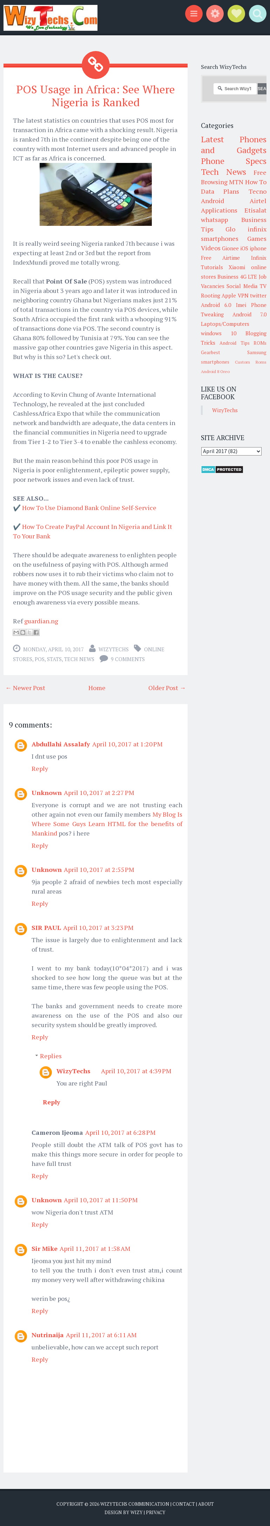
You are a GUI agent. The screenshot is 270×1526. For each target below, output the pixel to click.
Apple (229, 295)
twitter (258, 295)
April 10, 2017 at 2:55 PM (99, 869)
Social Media (242, 285)
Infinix (258, 257)
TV (263, 285)
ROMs (260, 343)
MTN (236, 182)
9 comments (128, 658)
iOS (244, 248)
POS (40, 658)
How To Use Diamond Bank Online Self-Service (89, 507)
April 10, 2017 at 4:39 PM (136, 1071)
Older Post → (167, 687)
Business (227, 276)
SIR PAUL (46, 927)
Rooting (210, 295)
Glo (230, 229)
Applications (219, 210)
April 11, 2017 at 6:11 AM (101, 1335)
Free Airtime (220, 257)
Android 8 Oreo (215, 371)
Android (212, 200)
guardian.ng (41, 621)
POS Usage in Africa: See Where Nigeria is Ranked (95, 95)
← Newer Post (25, 687)
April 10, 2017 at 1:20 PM (127, 744)
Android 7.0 (249, 314)
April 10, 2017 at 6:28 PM (120, 1132)
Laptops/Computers (225, 323)
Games (256, 238)
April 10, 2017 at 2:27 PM (99, 792)
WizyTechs (114, 649)
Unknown (47, 792)
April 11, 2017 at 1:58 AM (95, 1248)
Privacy (156, 1512)
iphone (258, 248)
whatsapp (214, 219)
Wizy (136, 1512)
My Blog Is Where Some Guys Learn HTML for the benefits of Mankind (107, 823)
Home (97, 687)
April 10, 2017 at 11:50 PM (101, 1200)
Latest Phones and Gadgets (234, 145)
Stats (54, 658)
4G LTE (248, 276)
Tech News (79, 658)
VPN (243, 295)
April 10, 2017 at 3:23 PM (98, 927)
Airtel (258, 200)
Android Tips (235, 343)
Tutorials (212, 267)
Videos (211, 248)
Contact (184, 1504)
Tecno (257, 191)
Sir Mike (45, 1248)
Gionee (230, 248)
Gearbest (210, 352)
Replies (51, 1056)
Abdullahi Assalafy (61, 744)
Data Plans (220, 191)
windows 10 (218, 333)
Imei (241, 304)
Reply (40, 768)
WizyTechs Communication (134, 1504)
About (206, 1504)
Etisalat (255, 210)
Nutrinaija (48, 1335)
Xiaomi (237, 267)
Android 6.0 (216, 304)
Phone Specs (234, 160)
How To (256, 182)
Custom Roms (250, 362)
